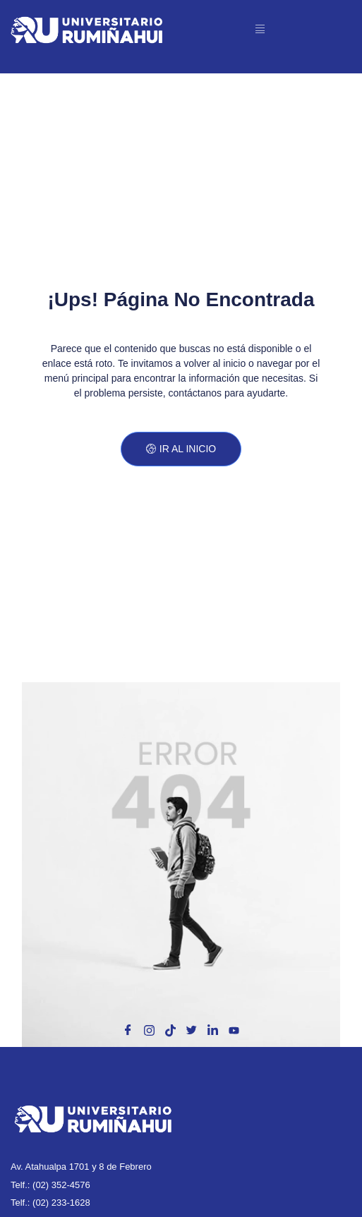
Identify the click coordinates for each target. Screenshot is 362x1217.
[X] (192, 1030)
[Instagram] (148, 1030)
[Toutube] (234, 1030)
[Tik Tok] (170, 1030)
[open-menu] (261, 29)
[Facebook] (127, 1030)
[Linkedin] (213, 1030)
